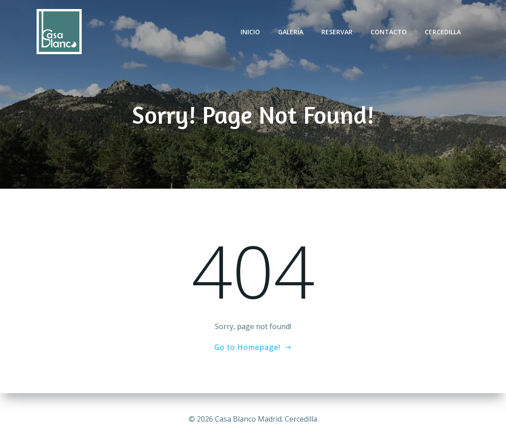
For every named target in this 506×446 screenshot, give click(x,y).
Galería (290, 32)
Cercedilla (443, 32)
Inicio (250, 32)
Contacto (389, 32)
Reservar (337, 32)
